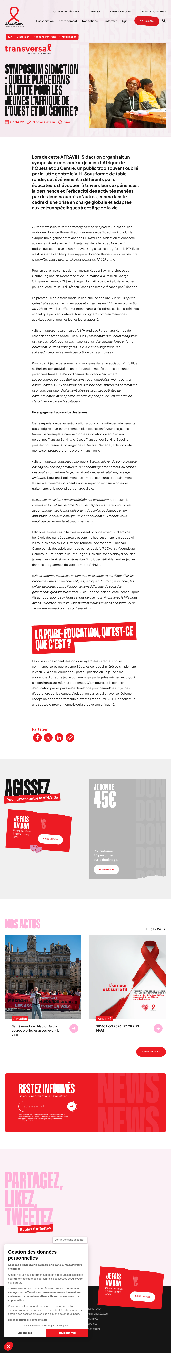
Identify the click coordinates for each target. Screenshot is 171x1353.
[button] (8, 1346)
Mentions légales (97, 1314)
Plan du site (93, 1329)
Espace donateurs (154, 11)
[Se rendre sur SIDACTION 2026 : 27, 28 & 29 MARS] (158, 1028)
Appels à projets (121, 11)
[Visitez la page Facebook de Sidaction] (9, 1252)
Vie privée (92, 1319)
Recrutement (94, 1309)
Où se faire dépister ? (67, 11)
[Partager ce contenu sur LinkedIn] (59, 737)
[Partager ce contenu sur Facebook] (37, 737)
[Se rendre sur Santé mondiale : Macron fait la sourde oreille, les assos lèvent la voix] (73, 1028)
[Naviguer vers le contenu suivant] (164, 929)
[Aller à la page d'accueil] (14, 17)
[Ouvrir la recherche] (164, 21)
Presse (95, 11)
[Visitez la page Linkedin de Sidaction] (51, 1252)
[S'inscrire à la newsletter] (71, 1106)
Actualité (20, 1019)
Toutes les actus (151, 1051)
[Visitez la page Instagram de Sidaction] (30, 1252)
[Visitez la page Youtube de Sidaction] (41, 1252)
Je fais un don (21, 822)
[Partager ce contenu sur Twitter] (48, 737)
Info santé (61, 1323)
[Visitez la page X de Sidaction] (20, 1252)
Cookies (92, 1324)
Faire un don (147, 21)
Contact (60, 1305)
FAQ (57, 1317)
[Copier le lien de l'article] (70, 737)
